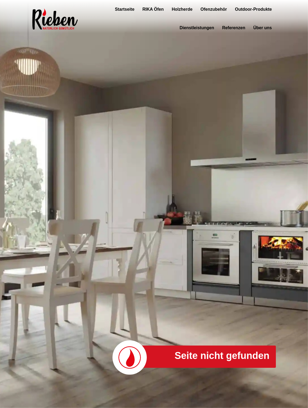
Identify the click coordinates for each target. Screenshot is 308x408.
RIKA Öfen (153, 9)
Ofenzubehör (214, 9)
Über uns (262, 27)
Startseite (124, 9)
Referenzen (233, 27)
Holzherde (182, 9)
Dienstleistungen (197, 27)
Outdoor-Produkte (253, 9)
